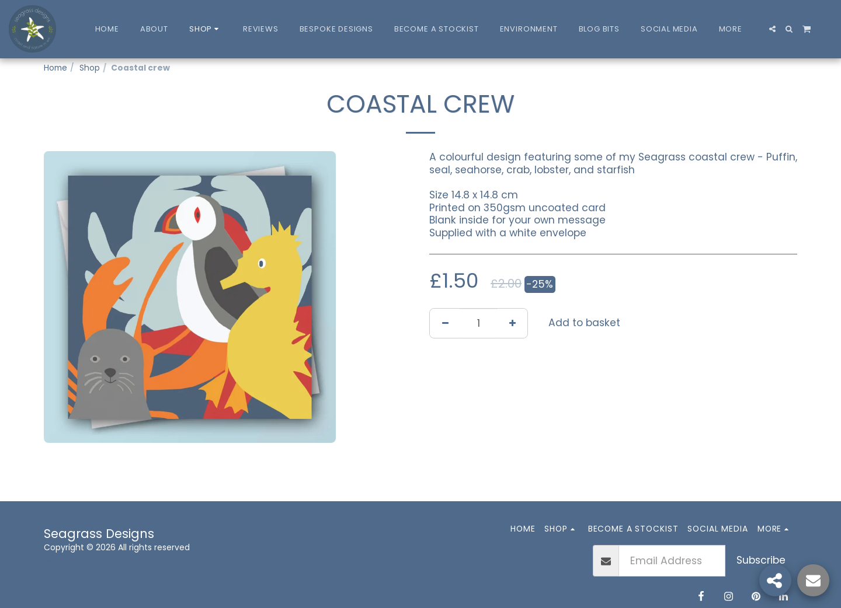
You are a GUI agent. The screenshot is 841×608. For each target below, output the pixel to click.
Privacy (58, 562)
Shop (89, 68)
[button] (772, 29)
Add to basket (584, 323)
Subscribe (761, 560)
